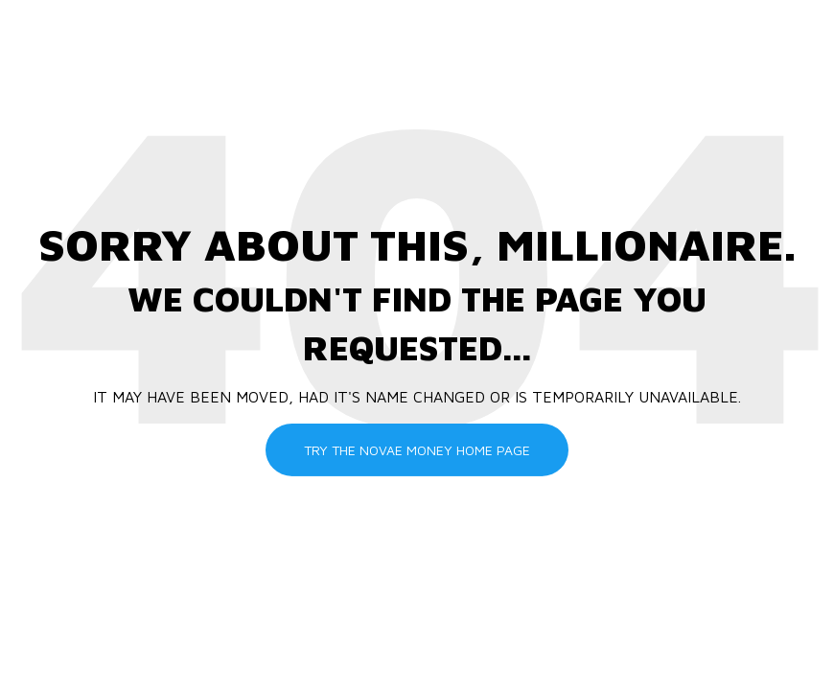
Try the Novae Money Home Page (417, 449)
